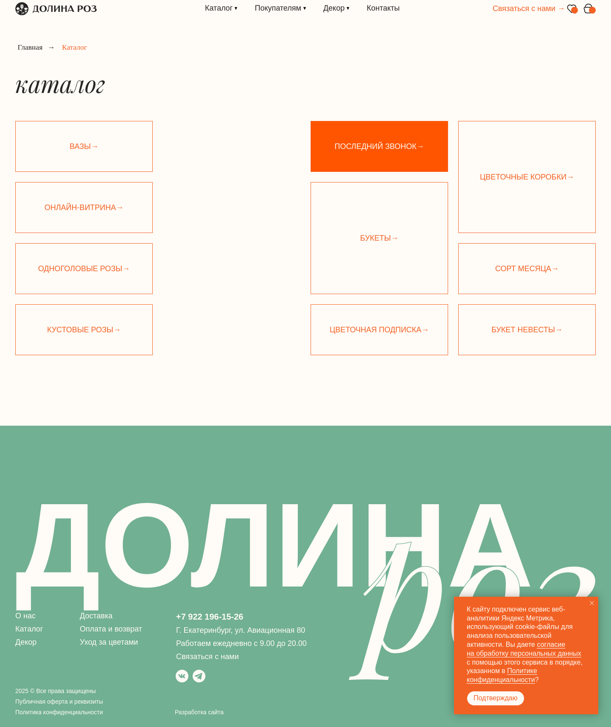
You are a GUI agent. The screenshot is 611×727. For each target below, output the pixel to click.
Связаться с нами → (529, 8)
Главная (29, 47)
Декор (25, 642)
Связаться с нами (207, 656)
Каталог (29, 629)
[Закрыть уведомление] (592, 603)
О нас (25, 616)
